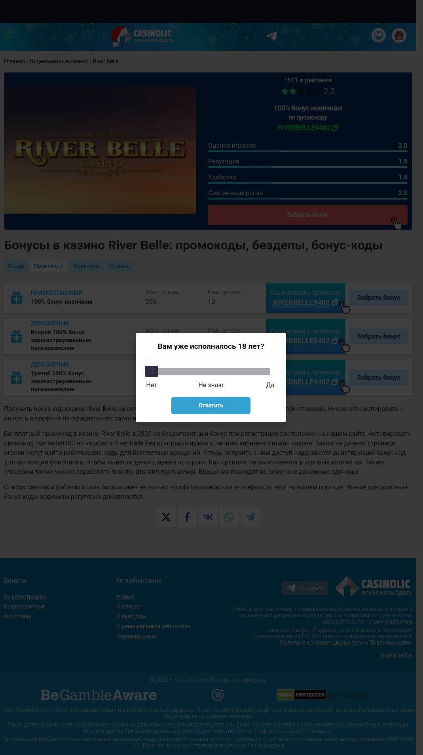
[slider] (151, 371)
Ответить (211, 405)
